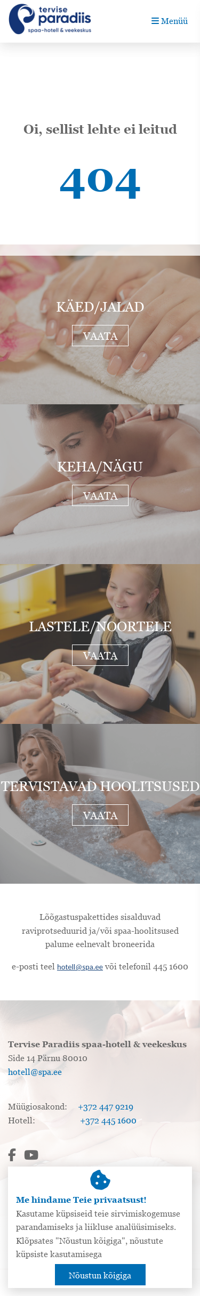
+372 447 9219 (105, 1106)
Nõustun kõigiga (100, 1275)
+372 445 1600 (108, 1120)
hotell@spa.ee (80, 967)
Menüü (169, 21)
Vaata (100, 336)
